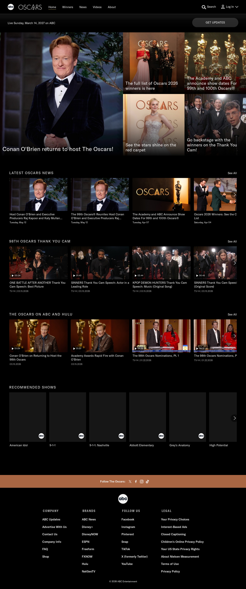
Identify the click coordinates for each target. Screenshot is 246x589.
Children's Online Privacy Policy (181, 542)
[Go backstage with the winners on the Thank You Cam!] (215, 125)
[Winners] (67, 7)
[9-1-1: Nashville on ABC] (107, 419)
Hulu (85, 564)
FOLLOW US (130, 511)
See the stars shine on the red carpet (150, 148)
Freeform (88, 549)
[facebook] (136, 481)
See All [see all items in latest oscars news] (232, 173)
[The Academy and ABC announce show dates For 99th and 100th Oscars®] (215, 63)
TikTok (125, 549)
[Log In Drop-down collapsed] (229, 7)
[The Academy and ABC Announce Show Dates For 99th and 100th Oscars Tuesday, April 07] (161, 201)
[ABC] (11, 7)
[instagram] (141, 481)
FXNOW (87, 557)
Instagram (128, 527)
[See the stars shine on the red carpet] (153, 125)
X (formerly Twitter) (134, 557)
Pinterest (127, 535)
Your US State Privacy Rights (179, 549)
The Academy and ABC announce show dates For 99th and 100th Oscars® (212, 83)
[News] (83, 7)
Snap (124, 542)
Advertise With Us (55, 527)
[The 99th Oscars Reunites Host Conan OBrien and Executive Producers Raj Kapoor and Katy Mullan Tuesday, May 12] (100, 201)
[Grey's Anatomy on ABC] (187, 419)
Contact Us (50, 535)
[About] (112, 7)
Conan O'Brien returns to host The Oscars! (57, 149)
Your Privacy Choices (174, 520)
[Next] (234, 195)
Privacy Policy (169, 572)
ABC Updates (52, 520)
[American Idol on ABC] (27, 419)
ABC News (89, 520)
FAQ (45, 549)
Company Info (52, 542)
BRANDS (88, 511)
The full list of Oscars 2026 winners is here (151, 86)
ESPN (86, 542)
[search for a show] (209, 7)
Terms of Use (169, 564)
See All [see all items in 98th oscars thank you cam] (232, 241)
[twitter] (130, 481)
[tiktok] (147, 481)
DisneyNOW (90, 535)
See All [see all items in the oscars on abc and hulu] (232, 314)
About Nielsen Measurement (179, 557)
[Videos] (97, 7)
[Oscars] (30, 7)
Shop (46, 557)
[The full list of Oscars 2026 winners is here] (153, 63)
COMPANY (51, 511)
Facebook (127, 520)
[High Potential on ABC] (227, 419)
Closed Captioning (172, 535)
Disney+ (87, 527)
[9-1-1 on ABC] (67, 419)
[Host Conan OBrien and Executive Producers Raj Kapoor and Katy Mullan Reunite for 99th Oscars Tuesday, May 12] (38, 201)
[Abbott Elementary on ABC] (147, 419)
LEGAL (165, 511)
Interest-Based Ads (173, 527)
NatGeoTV (89, 572)
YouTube (126, 564)
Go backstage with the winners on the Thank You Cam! (212, 145)
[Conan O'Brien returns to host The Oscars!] (61, 94)
